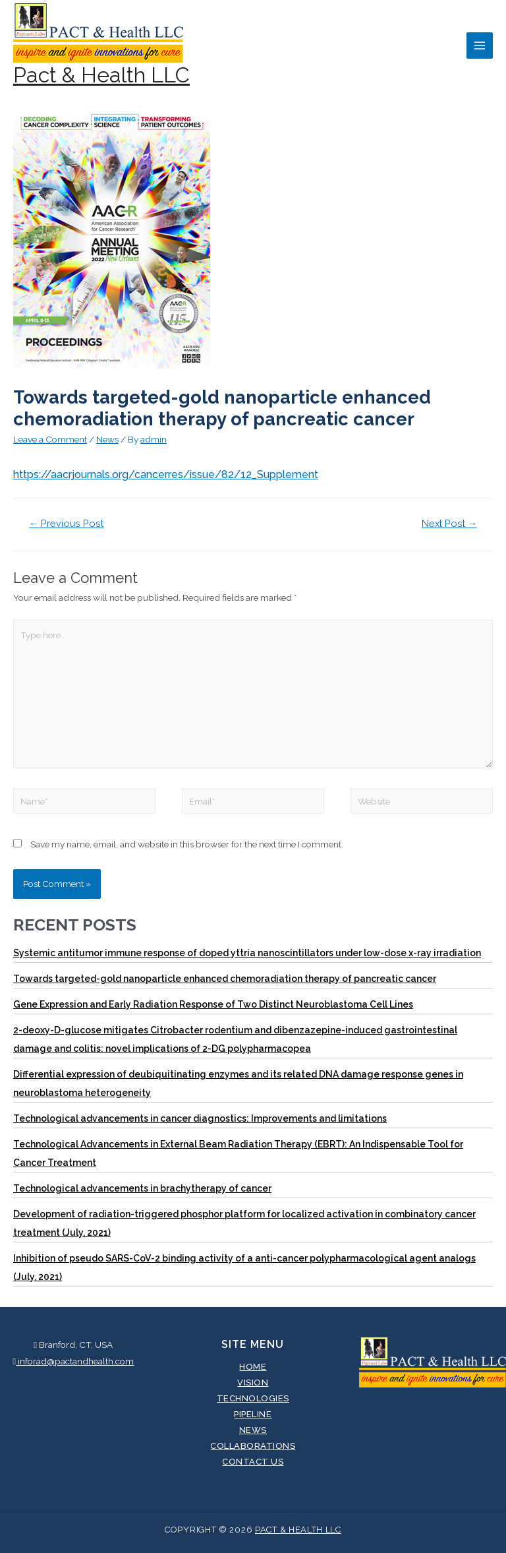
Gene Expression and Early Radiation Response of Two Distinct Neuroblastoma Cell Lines (213, 1004)
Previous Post (66, 523)
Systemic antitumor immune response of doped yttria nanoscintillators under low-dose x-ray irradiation (247, 953)
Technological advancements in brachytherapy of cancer (142, 1188)
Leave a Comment (50, 439)
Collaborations (252, 1446)
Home (252, 1367)
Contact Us (252, 1462)
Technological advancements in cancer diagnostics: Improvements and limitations (200, 1118)
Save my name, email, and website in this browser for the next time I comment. (186, 844)
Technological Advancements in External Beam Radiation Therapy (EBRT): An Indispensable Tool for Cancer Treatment (238, 1153)
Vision (252, 1382)
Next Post (450, 523)
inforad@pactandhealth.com (73, 1361)
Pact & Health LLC (101, 75)
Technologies (253, 1398)
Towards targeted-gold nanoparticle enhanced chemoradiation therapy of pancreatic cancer (224, 978)
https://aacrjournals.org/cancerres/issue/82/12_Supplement (165, 474)
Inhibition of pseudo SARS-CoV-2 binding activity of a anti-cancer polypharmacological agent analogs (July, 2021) (244, 1267)
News (107, 439)
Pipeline (252, 1414)
